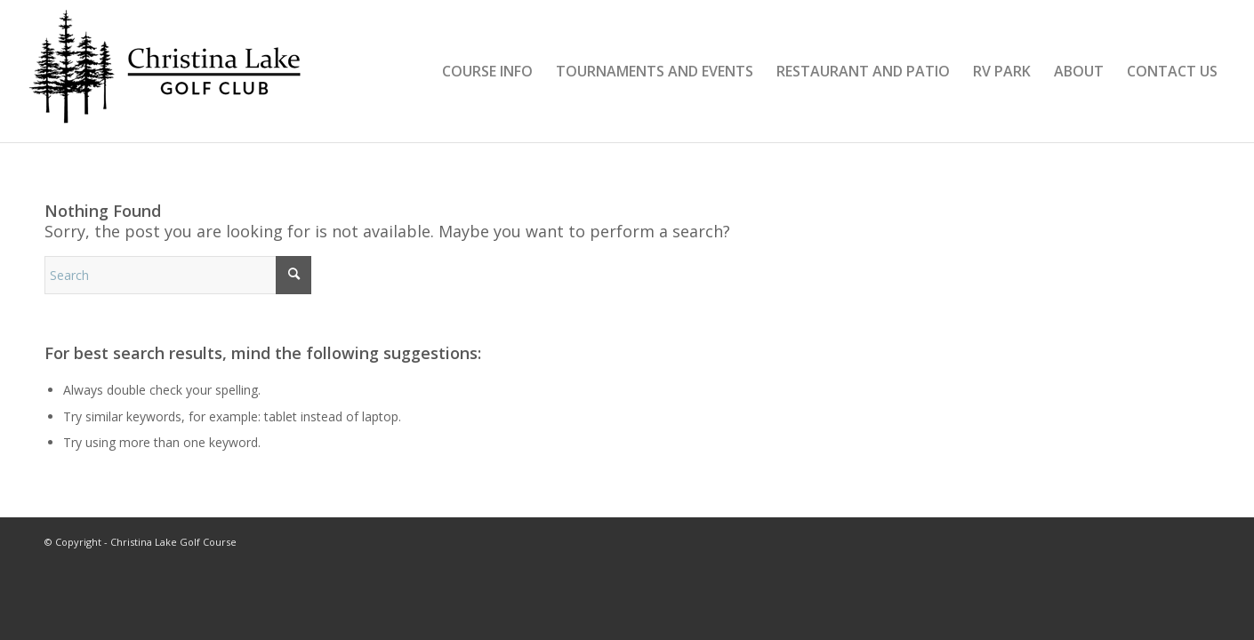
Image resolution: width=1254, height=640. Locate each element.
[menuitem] (487, 71)
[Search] (177, 275)
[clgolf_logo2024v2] (171, 71)
